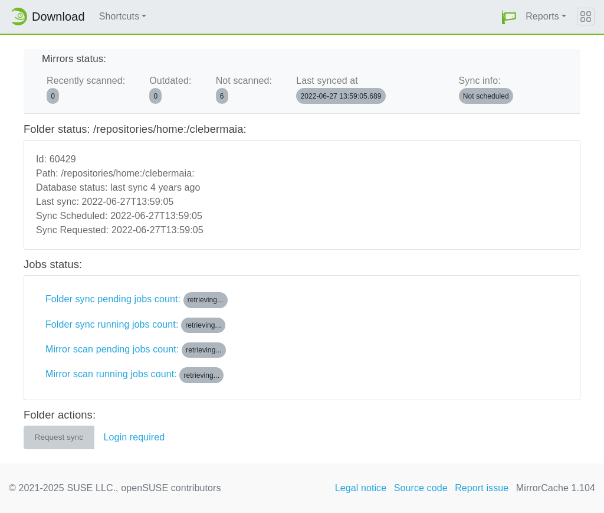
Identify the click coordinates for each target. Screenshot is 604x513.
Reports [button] (542, 16)
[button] (509, 17)
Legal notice (361, 488)
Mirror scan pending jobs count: (135, 350)
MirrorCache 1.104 (555, 488)
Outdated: (170, 89)
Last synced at (340, 89)
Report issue (481, 488)
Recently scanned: (86, 89)
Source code (421, 488)
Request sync (59, 437)
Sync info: (486, 89)
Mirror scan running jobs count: (134, 375)
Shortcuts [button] (119, 16)
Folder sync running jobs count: (135, 325)
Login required (134, 437)
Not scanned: (244, 89)
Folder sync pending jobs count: (136, 300)
